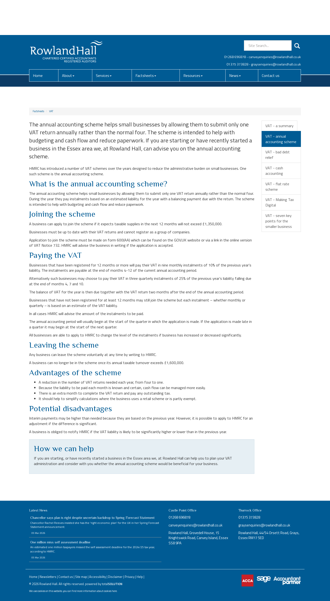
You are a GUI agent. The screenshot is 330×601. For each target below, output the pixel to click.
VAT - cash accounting (274, 170)
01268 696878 (235, 21)
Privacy (129, 576)
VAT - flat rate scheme (277, 186)
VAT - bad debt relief (277, 154)
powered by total (103, 583)
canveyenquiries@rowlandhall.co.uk (275, 21)
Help (140, 576)
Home (38, 40)
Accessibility (97, 576)
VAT (51, 111)
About (68, 40)
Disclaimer (115, 576)
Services (104, 40)
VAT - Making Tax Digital (279, 202)
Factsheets (145, 40)
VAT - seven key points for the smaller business (278, 221)
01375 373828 (237, 29)
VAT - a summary (279, 126)
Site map (81, 576)
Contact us (270, 40)
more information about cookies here (97, 591)
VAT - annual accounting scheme (280, 139)
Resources (193, 40)
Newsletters (48, 576)
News (235, 40)
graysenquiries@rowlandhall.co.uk (276, 29)
